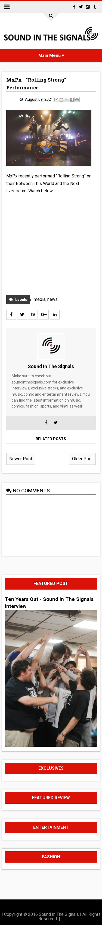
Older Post (82, 458)
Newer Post (20, 458)
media (39, 299)
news (52, 299)
